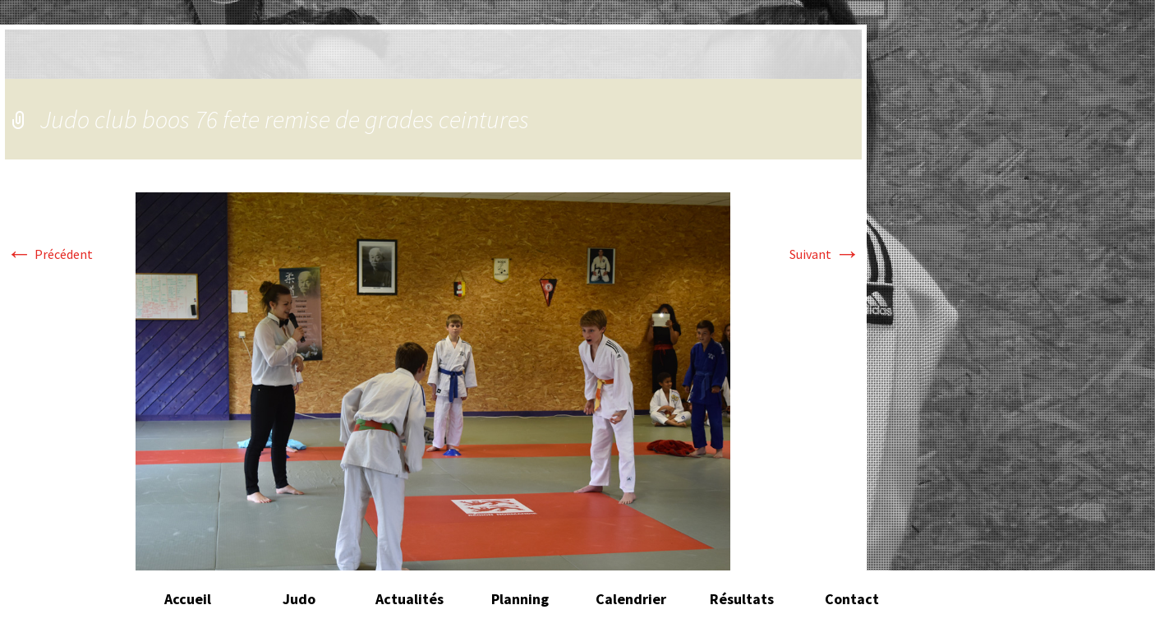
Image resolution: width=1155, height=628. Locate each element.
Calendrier (631, 598)
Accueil (187, 598)
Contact (852, 598)
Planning (520, 598)
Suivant (824, 254)
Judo (299, 598)
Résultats (742, 598)
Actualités (409, 598)
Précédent (49, 254)
